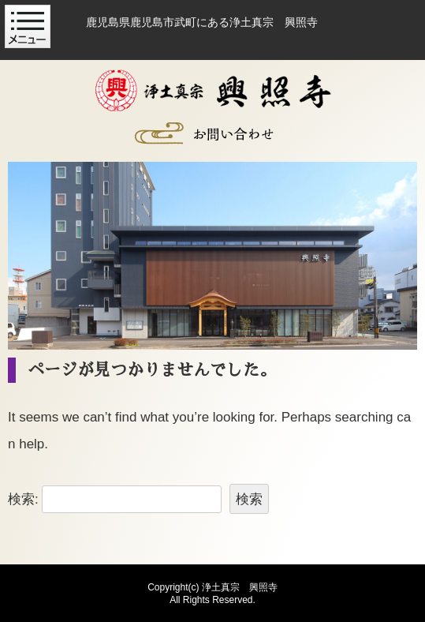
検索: (23, 499)
